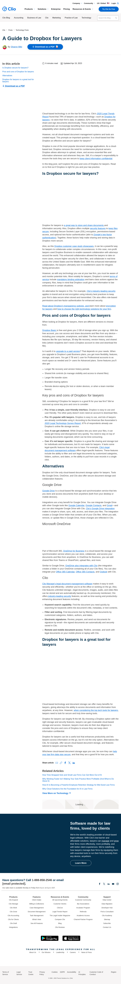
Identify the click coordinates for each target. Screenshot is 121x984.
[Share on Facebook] (65, 762)
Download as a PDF (13, 86)
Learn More (80, 863)
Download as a (45, 46)
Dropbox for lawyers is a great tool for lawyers (18, 80)
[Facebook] (100, 884)
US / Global (103, 3)
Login (115, 3)
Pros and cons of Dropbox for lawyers (18, 72)
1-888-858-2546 (42, 880)
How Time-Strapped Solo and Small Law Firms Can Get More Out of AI (72, 775)
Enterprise (55, 9)
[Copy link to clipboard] (61, 762)
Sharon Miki (16, 47)
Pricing (66, 9)
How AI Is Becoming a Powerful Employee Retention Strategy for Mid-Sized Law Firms (78, 785)
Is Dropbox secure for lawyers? (15, 68)
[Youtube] (113, 884)
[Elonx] (104, 884)
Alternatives (7, 76)
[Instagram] (118, 884)
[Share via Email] (56, 762)
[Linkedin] (109, 884)
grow (116, 841)
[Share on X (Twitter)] (69, 762)
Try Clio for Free (108, 9)
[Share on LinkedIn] (73, 762)
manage (105, 841)
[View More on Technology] (57, 793)
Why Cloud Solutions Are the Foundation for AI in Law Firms (67, 789)
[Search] (116, 17)
